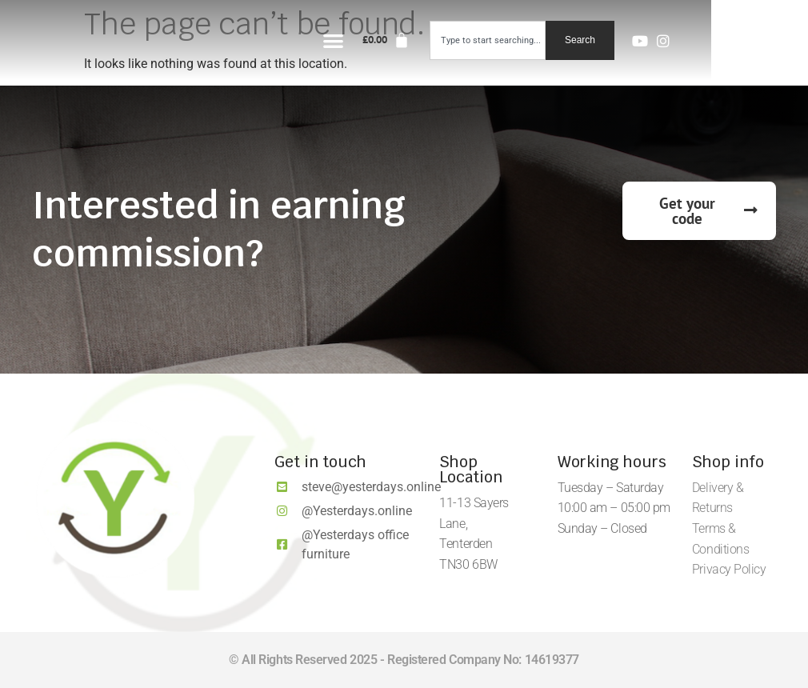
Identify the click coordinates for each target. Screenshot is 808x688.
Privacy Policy (729, 569)
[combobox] (584, 40)
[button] (431, 40)
